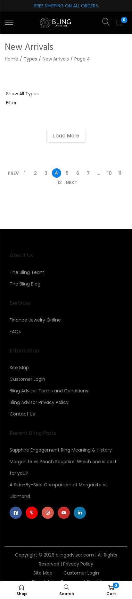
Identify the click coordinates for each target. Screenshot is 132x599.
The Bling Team (27, 272)
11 (119, 173)
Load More (66, 135)
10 (109, 173)
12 (59, 182)
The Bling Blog (25, 284)
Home (11, 59)
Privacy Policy (78, 564)
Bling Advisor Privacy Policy (39, 402)
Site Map (19, 367)
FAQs (15, 331)
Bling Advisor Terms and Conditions (49, 391)
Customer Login (27, 379)
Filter (11, 102)
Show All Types (22, 93)
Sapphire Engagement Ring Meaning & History (61, 450)
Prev (13, 173)
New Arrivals (56, 59)
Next (71, 182)
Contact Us (22, 414)
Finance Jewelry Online (35, 320)
